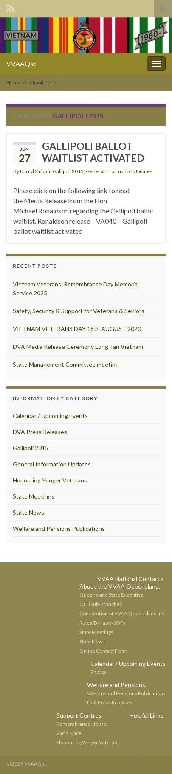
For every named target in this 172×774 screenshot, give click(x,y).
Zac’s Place (69, 733)
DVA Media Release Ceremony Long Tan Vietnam (78, 346)
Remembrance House (81, 724)
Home (13, 82)
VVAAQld (21, 63)
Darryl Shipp (33, 171)
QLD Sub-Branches (100, 604)
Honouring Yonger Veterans (50, 480)
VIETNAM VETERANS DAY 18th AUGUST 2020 (77, 328)
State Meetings (33, 496)
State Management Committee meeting (66, 364)
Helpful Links (147, 715)
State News (28, 512)
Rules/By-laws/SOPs (102, 623)
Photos (98, 672)
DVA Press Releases (40, 431)
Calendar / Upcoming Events (50, 415)
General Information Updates (119, 171)
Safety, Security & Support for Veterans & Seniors (78, 310)
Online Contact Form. (104, 651)
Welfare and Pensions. (117, 684)
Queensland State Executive (111, 595)
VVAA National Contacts (130, 578)
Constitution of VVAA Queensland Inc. (122, 613)
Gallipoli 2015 (68, 171)
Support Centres (79, 715)
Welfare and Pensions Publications (59, 528)
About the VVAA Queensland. (119, 586)
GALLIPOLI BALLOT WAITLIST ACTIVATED (93, 152)
